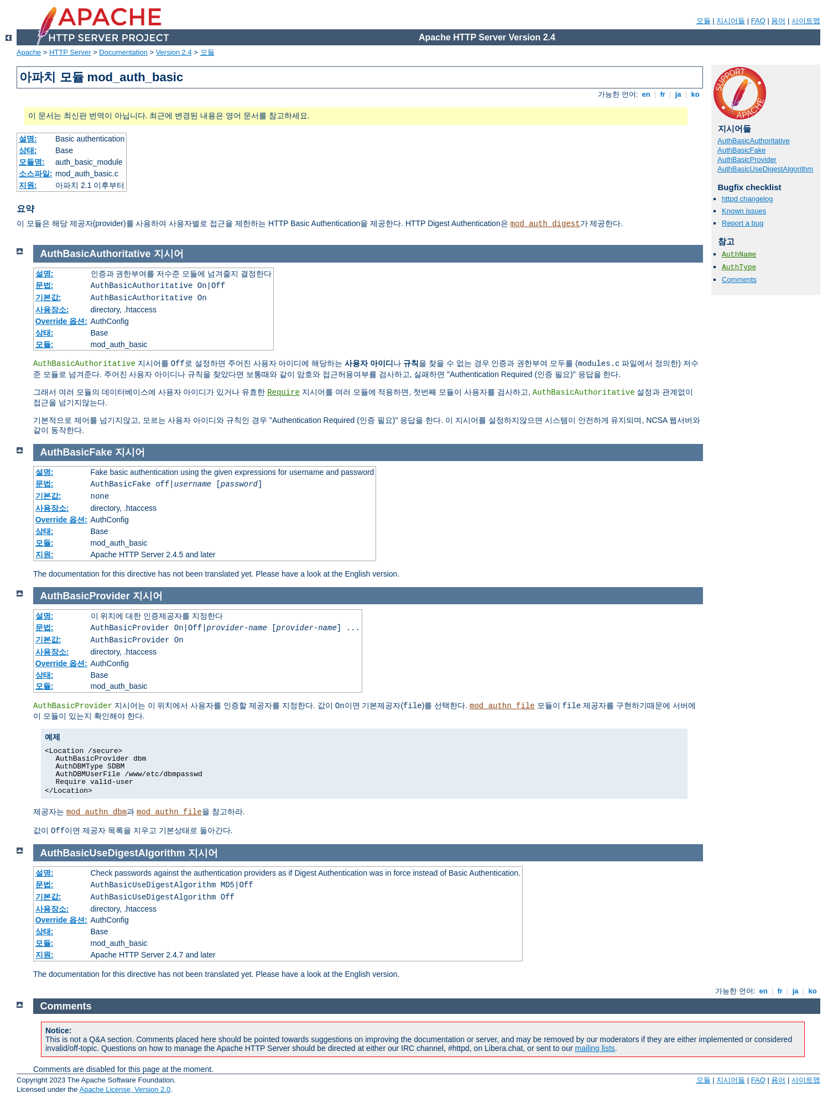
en (646, 94)
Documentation (123, 52)
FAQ (758, 21)
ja (678, 94)
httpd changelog (747, 199)
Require (283, 392)
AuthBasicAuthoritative (753, 141)
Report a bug (742, 223)
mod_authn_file (502, 706)
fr (663, 94)
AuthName (739, 254)
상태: (28, 150)
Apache (29, 52)
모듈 (703, 21)
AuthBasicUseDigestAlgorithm (765, 169)
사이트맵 (805, 21)
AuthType (739, 267)
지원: (28, 185)
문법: (44, 285)
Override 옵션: (61, 321)
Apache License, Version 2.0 (124, 1089)
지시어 (169, 253)
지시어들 (730, 21)
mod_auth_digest (545, 223)
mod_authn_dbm (96, 812)
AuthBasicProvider (747, 159)
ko (695, 94)
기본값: (48, 297)
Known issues (744, 211)
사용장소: (52, 309)
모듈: (44, 344)
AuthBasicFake (741, 150)
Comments (739, 279)
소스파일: (36, 173)
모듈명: (32, 162)
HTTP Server (70, 52)
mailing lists (595, 1048)
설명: (28, 138)
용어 (778, 21)
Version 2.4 (174, 52)
